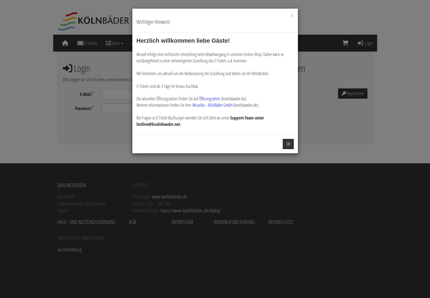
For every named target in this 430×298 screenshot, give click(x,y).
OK (288, 144)
